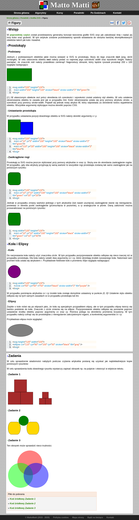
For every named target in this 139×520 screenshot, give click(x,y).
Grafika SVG (35, 18)
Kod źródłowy (22, 499)
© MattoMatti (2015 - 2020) (37, 517)
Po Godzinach (98, 13)
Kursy (60, 13)
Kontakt (117, 13)
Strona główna (21, 13)
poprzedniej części (20, 35)
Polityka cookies (61, 517)
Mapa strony (78, 517)
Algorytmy (40, 13)
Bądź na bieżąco (95, 517)
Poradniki (79, 13)
